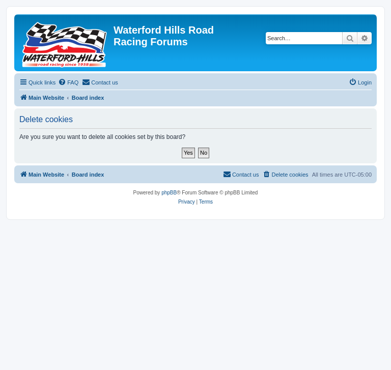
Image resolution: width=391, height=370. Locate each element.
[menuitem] (68, 82)
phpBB (169, 192)
